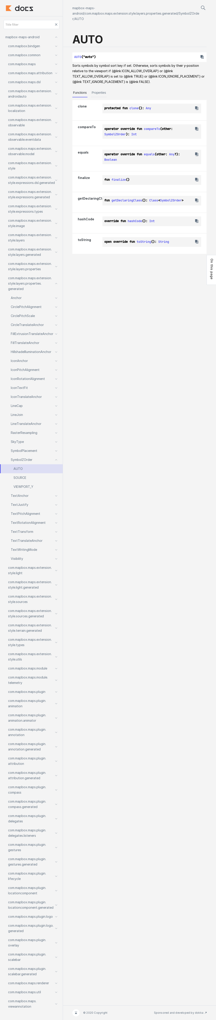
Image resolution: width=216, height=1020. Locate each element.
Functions (80, 92)
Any (148, 108)
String (163, 242)
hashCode (86, 219)
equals (83, 152)
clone (82, 106)
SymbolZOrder (115, 134)
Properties (99, 92)
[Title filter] (31, 24)
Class (153, 200)
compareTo (87, 127)
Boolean (110, 160)
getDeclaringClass (93, 198)
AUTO (79, 19)
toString (84, 240)
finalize (84, 178)
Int (134, 134)
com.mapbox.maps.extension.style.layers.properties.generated (131, 13)
